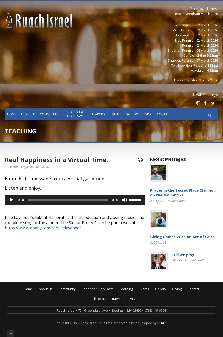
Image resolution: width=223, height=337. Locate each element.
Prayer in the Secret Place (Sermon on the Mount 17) (183, 193)
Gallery (132, 114)
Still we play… (185, 254)
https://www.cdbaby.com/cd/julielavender (43, 228)
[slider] (68, 200)
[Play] (11, 199)
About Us (28, 114)
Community (49, 114)
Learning (99, 114)
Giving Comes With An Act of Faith (182, 236)
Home (11, 114)
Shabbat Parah (179, 60)
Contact (164, 114)
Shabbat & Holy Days (75, 114)
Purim (186, 45)
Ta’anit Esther (180, 30)
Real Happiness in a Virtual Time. (56, 159)
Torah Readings (205, 94)
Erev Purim (183, 40)
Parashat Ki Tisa (206, 65)
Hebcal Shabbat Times (204, 80)
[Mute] (124, 199)
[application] (75, 200)
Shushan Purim (179, 50)
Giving (147, 114)
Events (116, 114)
